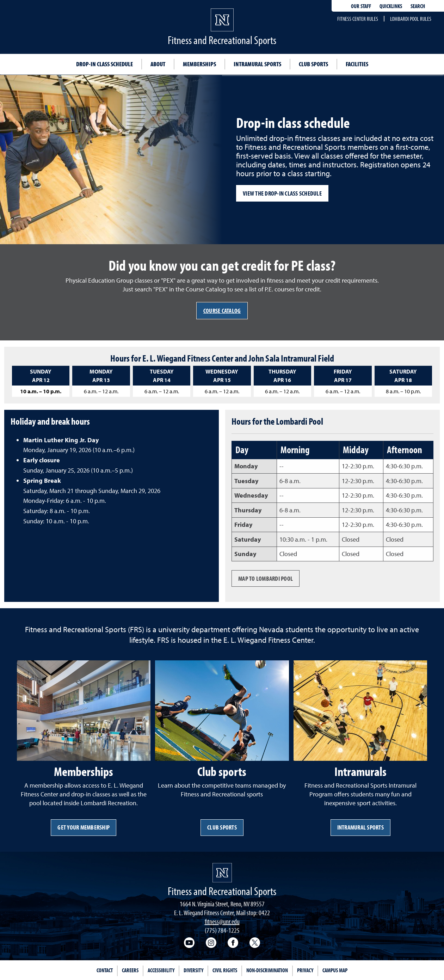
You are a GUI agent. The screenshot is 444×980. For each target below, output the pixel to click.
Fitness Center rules (357, 18)
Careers (130, 970)
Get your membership (83, 827)
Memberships (199, 64)
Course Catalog (222, 311)
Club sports (313, 64)
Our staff (361, 6)
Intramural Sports (360, 827)
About (157, 64)
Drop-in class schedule (104, 64)
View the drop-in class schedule (282, 193)
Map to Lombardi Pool (265, 578)
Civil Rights (224, 970)
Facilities (357, 64)
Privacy (305, 970)
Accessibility (161, 970)
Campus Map (334, 970)
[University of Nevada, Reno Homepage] (222, 872)
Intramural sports (257, 64)
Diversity (193, 970)
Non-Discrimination (267, 970)
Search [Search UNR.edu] (418, 6)
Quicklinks (391, 6)
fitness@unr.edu (222, 921)
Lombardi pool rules (410, 18)
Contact (105, 970)
